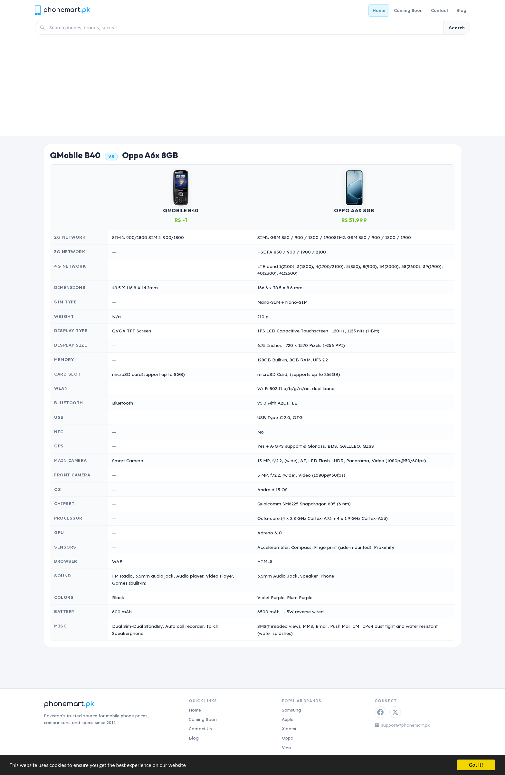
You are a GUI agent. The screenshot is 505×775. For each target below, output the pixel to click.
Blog (461, 10)
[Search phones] (244, 27)
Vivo (286, 747)
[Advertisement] (252, 88)
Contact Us (200, 728)
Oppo (287, 738)
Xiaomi (289, 728)
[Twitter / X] (395, 712)
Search (457, 27)
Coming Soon (408, 10)
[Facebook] (380, 712)
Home (379, 10)
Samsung (291, 710)
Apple (287, 719)
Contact (439, 10)
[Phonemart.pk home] (62, 10)
